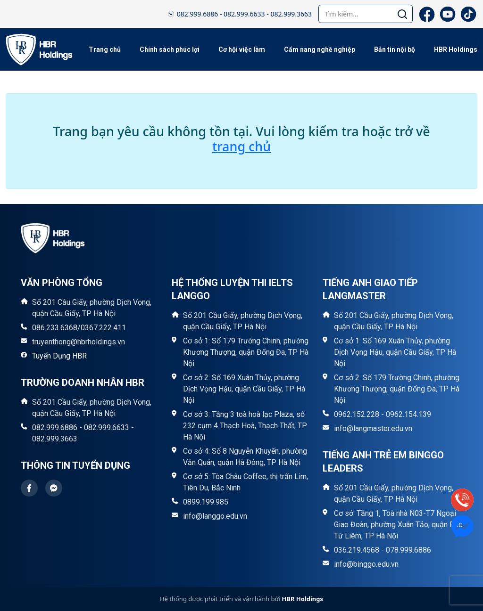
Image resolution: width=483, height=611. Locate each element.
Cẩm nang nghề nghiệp (319, 49)
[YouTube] (447, 14)
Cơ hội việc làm (241, 49)
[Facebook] (426, 14)
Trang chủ (105, 49)
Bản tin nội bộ (394, 49)
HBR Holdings (455, 49)
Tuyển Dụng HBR (59, 355)
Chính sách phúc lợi (170, 49)
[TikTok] (468, 14)
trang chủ (241, 146)
